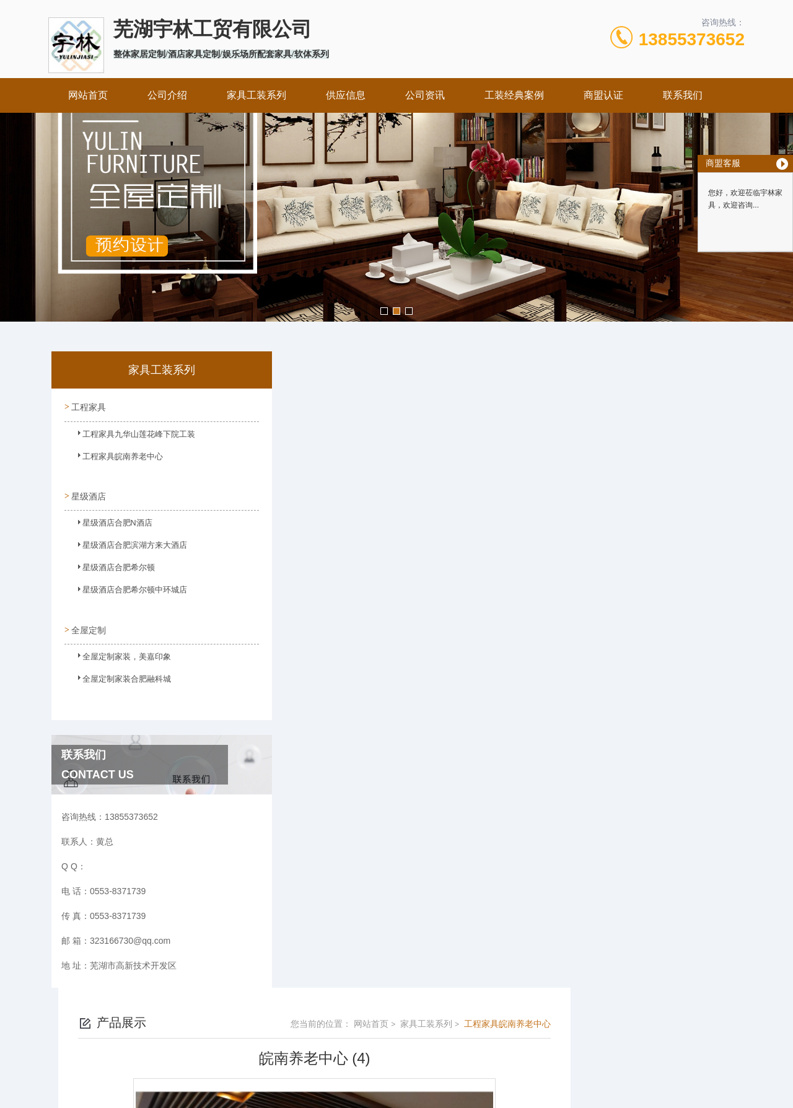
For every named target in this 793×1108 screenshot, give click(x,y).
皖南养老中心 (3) (329, 778)
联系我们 (683, 95)
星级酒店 (88, 492)
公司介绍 (167, 95)
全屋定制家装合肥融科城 (117, 677)
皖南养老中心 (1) (329, 757)
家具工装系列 (256, 95)
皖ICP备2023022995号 (475, 1048)
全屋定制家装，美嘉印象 (117, 655)
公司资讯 (425, 95)
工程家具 (88, 406)
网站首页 (88, 95)
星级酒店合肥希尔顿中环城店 (124, 591)
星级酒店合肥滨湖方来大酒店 (124, 546)
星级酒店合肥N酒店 (108, 524)
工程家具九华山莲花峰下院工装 (128, 438)
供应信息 (346, 95)
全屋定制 (88, 623)
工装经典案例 (514, 95)
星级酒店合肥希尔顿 (109, 569)
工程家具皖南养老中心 (113, 460)
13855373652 (692, 39)
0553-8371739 (347, 1029)
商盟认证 (603, 95)
